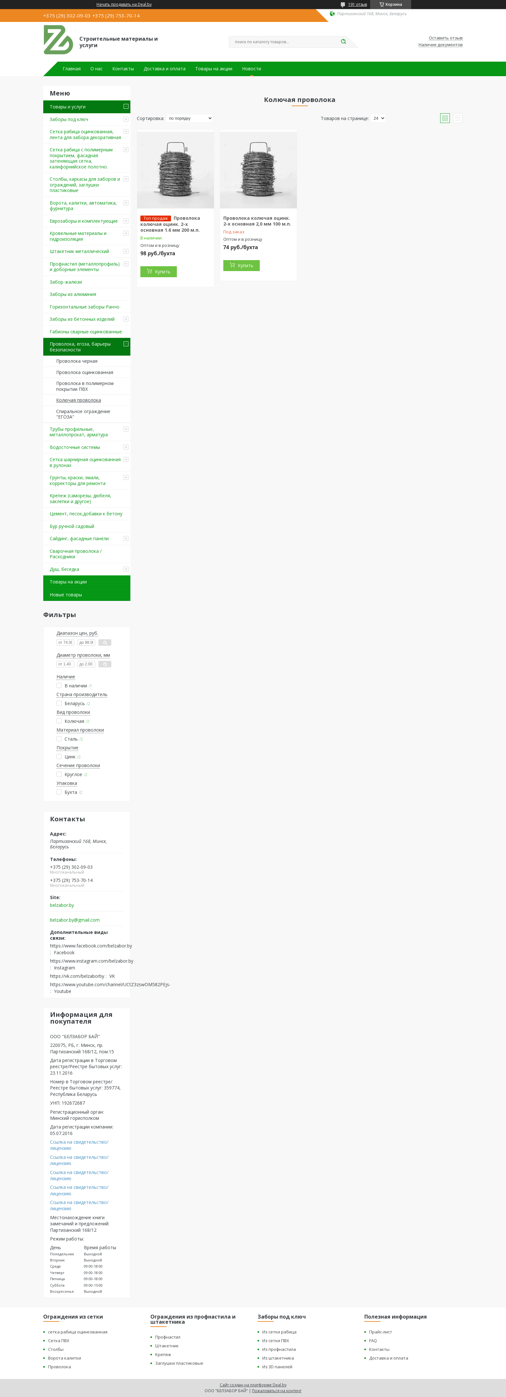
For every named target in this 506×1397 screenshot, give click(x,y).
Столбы (56, 1349)
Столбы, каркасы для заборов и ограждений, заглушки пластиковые (85, 184)
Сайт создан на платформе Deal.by (253, 1385)
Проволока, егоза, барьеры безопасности (80, 347)
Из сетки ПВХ (275, 1340)
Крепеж (163, 1354)
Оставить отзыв (446, 38)
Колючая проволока (78, 400)
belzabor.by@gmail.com (75, 920)
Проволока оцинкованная (84, 372)
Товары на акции (213, 68)
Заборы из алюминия (73, 294)
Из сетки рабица (279, 1332)
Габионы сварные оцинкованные (86, 332)
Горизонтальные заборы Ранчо (84, 307)
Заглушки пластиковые (179, 1363)
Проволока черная (76, 361)
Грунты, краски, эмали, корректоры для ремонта (78, 480)
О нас (96, 68)
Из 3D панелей (277, 1367)
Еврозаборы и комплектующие (84, 221)
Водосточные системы (75, 447)
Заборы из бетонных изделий (82, 319)
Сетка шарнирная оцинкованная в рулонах (85, 462)
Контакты (123, 68)
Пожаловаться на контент (276, 1390)
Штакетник (167, 1346)
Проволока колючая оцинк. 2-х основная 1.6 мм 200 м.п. (170, 224)
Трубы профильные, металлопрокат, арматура (79, 432)
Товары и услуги (68, 107)
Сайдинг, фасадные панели (79, 538)
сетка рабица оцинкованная (77, 1332)
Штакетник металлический (79, 251)
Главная (72, 68)
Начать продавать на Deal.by (124, 4)
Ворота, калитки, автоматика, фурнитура (83, 206)
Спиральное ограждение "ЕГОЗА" (83, 414)
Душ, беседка (64, 569)
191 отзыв (357, 4)
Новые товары (66, 595)
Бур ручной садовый (72, 526)
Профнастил (167, 1337)
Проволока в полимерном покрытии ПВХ (85, 386)
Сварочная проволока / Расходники (76, 554)
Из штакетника (278, 1358)
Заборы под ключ (69, 119)
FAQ (373, 1340)
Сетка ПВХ (58, 1340)
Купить (162, 271)
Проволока (59, 1367)
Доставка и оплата (165, 68)
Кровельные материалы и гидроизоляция (78, 236)
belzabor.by (62, 905)
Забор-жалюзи (66, 282)
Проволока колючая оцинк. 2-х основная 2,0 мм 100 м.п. (257, 221)
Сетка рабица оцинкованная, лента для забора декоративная (85, 134)
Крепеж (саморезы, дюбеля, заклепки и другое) (80, 498)
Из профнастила (279, 1349)
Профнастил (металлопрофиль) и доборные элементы (85, 267)
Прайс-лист (380, 1332)
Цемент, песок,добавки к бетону (86, 514)
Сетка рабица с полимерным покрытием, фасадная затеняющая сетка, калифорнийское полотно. (81, 158)
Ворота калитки (64, 1358)
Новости (251, 68)
